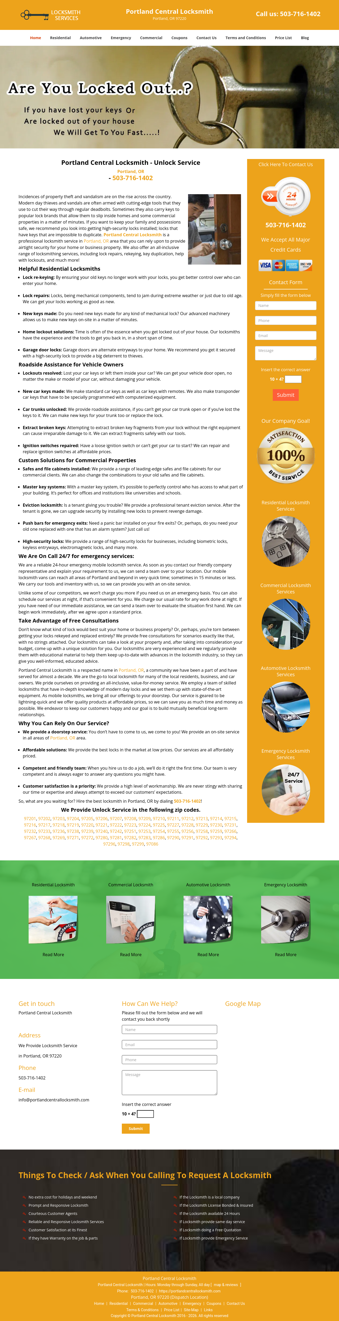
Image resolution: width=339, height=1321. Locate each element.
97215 (230, 818)
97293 (216, 838)
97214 (216, 818)
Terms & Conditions (142, 1310)
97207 (116, 818)
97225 (159, 825)
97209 (145, 818)
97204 (73, 818)
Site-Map (191, 1310)
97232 (30, 831)
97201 (30, 818)
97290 (173, 838)
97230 (216, 825)
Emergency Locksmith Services (285, 754)
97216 (30, 825)
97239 (87, 831)
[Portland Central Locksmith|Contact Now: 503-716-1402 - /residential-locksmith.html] (53, 919)
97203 (59, 818)
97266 (230, 831)
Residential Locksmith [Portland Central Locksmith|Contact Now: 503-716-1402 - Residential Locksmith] (53, 885)
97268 (44, 838)
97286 (159, 838)
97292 (202, 838)
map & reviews (226, 1285)
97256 (187, 831)
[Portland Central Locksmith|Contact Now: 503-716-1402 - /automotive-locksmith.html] (208, 919)
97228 (187, 825)
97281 (116, 838)
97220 (87, 825)
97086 (152, 844)
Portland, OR (130, 171)
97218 (59, 825)
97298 (124, 844)
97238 (73, 831)
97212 (187, 818)
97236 (59, 831)
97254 (159, 831)
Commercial (151, 37)
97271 (73, 838)
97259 (216, 831)
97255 (173, 831)
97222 (116, 825)
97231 (230, 825)
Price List (283, 37)
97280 (102, 838)
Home (35, 37)
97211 (173, 818)
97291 (187, 838)
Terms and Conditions (246, 37)
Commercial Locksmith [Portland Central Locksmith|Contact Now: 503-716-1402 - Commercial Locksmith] (130, 885)
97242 (116, 831)
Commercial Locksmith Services (285, 588)
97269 (59, 838)
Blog (305, 37)
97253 (145, 831)
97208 (130, 818)
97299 (138, 844)
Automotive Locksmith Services (285, 671)
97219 (73, 825)
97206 (102, 818)
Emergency (121, 37)
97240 (102, 831)
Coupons (179, 37)
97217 (44, 825)
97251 (130, 831)
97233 (44, 831)
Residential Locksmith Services (286, 505)
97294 (230, 838)
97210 (159, 818)
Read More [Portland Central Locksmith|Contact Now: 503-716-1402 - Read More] (53, 954)
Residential (60, 37)
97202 (44, 818)
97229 (202, 825)
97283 (145, 838)
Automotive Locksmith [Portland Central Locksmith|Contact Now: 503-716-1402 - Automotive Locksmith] (208, 885)
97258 (202, 831)
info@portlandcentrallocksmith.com (54, 1100)
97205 (87, 818)
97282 (130, 838)
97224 (145, 825)
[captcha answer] (293, 379)
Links (208, 1310)
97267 (30, 838)
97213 (202, 818)
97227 (173, 825)
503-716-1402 (300, 13)
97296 (109, 844)
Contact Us (207, 37)
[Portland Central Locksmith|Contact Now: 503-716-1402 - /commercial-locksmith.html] (131, 919)
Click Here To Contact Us (285, 164)
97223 (130, 825)
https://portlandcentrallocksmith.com (189, 1291)
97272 (87, 838)
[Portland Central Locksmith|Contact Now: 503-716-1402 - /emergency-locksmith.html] (286, 919)
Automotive (91, 37)
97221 (102, 825)
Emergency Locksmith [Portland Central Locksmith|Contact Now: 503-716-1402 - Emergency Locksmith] (285, 885)
